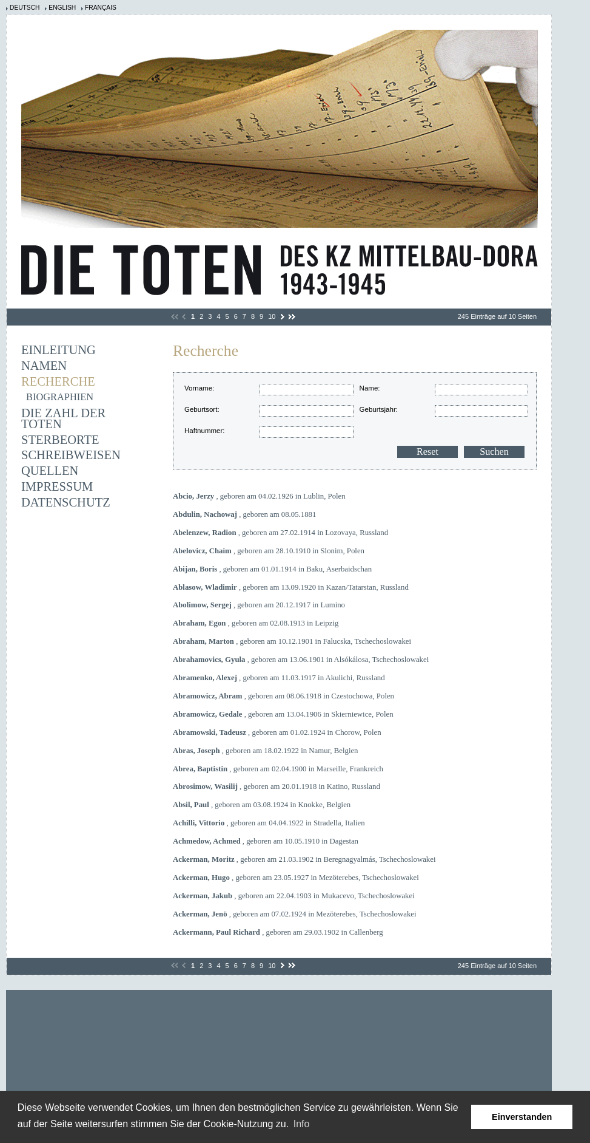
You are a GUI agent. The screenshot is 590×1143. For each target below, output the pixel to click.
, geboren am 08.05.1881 (244, 514)
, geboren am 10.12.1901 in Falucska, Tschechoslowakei (292, 641)
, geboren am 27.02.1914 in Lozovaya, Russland (280, 532)
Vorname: (199, 388)
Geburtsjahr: (379, 409)
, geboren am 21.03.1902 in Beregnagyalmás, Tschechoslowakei (304, 859)
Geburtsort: (202, 409)
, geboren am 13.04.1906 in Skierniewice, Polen (283, 714)
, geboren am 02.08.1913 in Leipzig (255, 623)
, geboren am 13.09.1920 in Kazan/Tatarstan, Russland (291, 587)
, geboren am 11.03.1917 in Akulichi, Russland (279, 678)
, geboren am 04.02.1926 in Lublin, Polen (259, 496)
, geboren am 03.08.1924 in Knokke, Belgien (261, 804)
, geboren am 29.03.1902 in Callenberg (278, 932)
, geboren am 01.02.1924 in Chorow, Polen (277, 732)
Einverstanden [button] (522, 1117)
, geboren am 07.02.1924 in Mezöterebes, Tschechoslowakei (295, 914)
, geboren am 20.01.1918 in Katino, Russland (276, 786)
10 (271, 316)
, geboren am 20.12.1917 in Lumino (259, 605)
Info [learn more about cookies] (301, 1124)
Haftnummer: (204, 430)
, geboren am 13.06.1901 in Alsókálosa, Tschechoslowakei (301, 659)
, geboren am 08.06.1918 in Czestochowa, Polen (283, 696)
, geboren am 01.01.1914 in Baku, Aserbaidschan (272, 569)
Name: (370, 388)
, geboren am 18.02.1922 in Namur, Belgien (265, 750)
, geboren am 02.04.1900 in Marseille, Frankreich (278, 769)
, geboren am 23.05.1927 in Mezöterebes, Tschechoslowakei (296, 877)
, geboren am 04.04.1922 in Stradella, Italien (269, 823)
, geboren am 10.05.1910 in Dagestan (265, 841)
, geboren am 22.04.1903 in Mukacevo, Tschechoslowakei (294, 896)
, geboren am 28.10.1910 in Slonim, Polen (268, 551)
